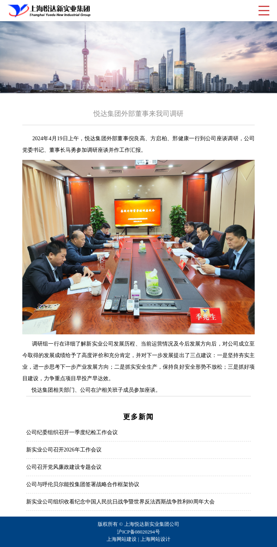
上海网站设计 (155, 539)
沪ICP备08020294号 (138, 532)
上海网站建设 (122, 539)
